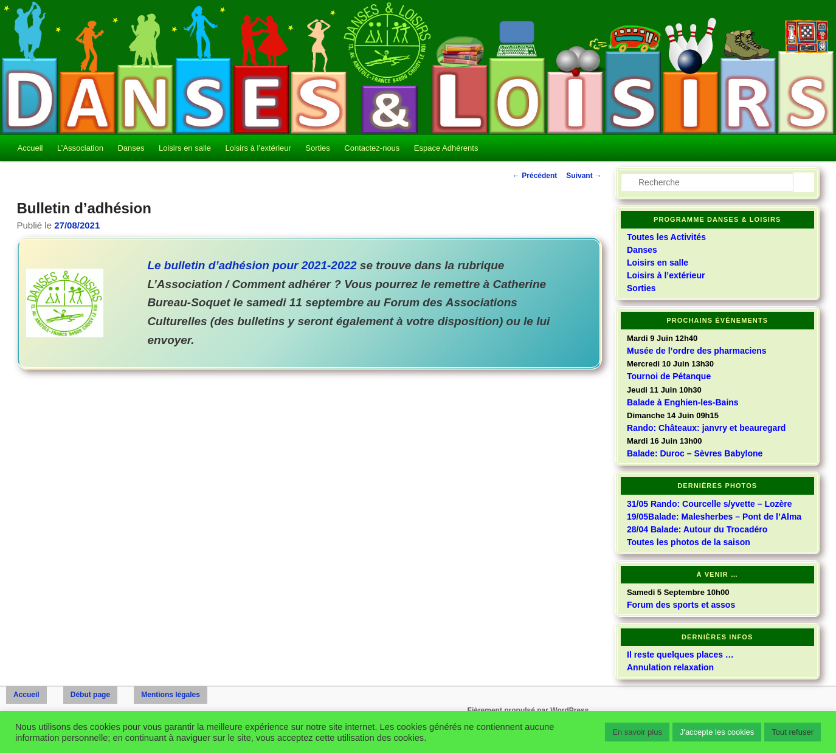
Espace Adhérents (446, 148)
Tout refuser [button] (793, 732)
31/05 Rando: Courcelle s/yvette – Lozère (709, 504)
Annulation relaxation (670, 667)
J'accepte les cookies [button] (717, 732)
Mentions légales (170, 694)
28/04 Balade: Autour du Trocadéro (697, 529)
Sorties (317, 148)
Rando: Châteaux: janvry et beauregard (706, 428)
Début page (90, 694)
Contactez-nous (371, 148)
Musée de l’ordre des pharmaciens (697, 351)
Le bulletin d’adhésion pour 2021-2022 (251, 265)
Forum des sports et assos (681, 605)
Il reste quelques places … (680, 654)
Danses (130, 148)
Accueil (30, 148)
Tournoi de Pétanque (669, 376)
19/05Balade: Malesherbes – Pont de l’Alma (714, 516)
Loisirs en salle (185, 148)
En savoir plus (637, 732)
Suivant (584, 175)
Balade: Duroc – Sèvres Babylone (694, 453)
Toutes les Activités (666, 237)
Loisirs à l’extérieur (258, 148)
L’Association (80, 148)
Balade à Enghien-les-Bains (683, 402)
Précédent (535, 175)
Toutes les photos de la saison (688, 542)
